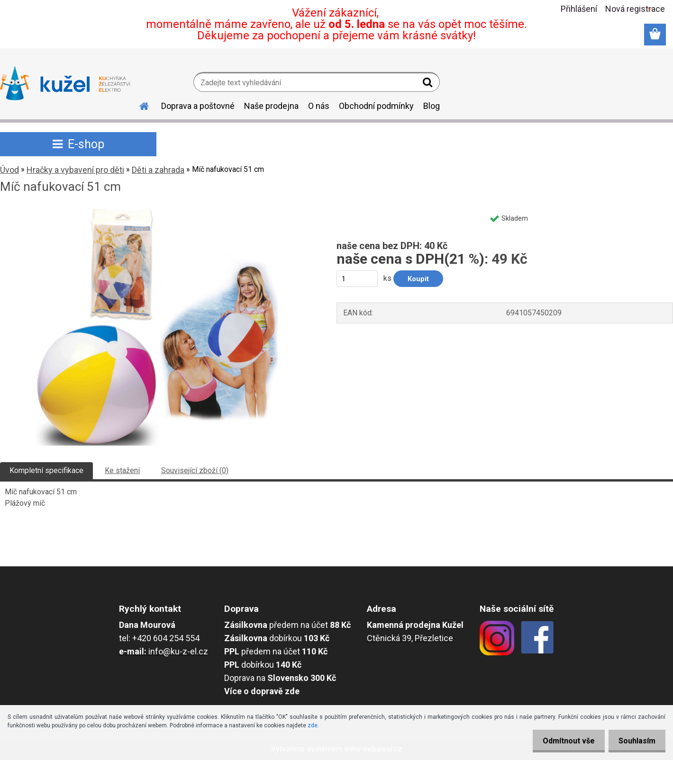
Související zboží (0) (194, 470)
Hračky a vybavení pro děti (75, 170)
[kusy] (357, 278)
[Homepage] (138, 105)
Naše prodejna (271, 106)
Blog (431, 106)
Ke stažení (122, 470)
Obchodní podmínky (376, 106)
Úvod (9, 170)
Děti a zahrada (158, 170)
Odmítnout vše (563, 740)
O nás (318, 106)
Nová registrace (635, 9)
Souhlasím (635, 740)
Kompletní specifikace (46, 470)
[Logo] (65, 83)
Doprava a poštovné (198, 106)
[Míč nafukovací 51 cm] (157, 212)
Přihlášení (579, 9)
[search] (428, 84)
